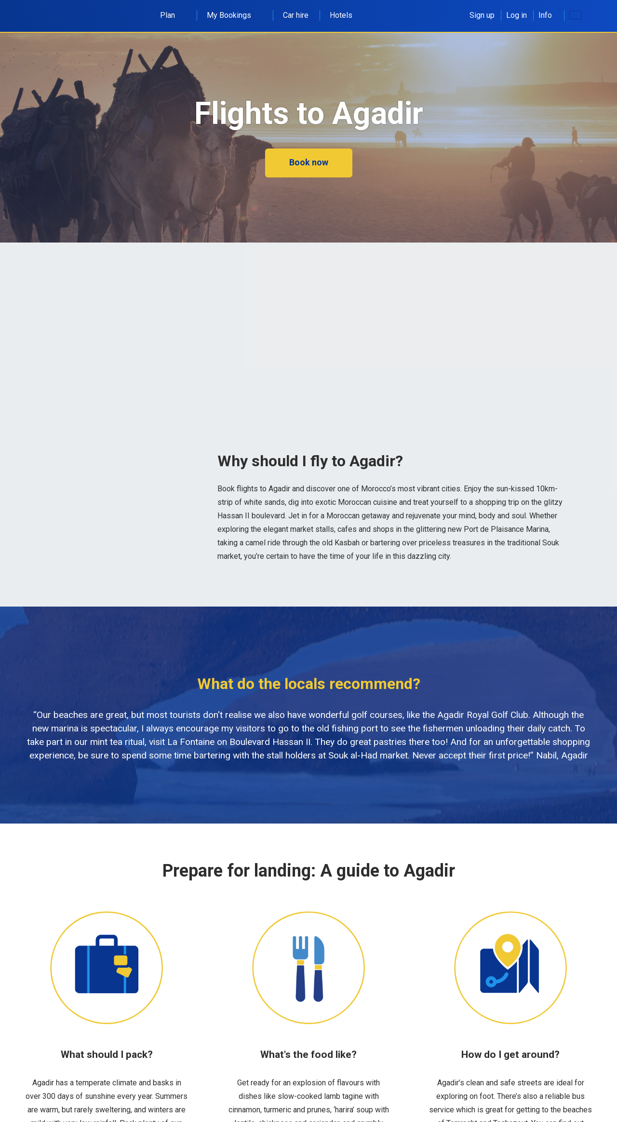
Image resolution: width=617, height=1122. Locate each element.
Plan (173, 15)
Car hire (295, 15)
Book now (308, 162)
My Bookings (234, 15)
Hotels (341, 15)
